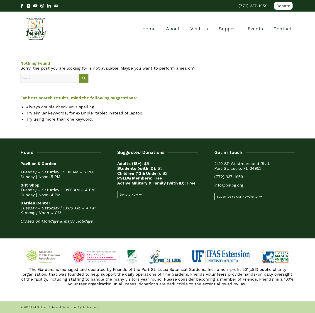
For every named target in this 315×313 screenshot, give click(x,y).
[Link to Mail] (55, 5)
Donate (283, 5)
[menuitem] (282, 6)
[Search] (54, 78)
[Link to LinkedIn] (49, 5)
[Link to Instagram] (42, 5)
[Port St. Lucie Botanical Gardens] (35, 29)
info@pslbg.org (228, 185)
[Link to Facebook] (21, 5)
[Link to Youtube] (35, 5)
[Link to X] (28, 5)
